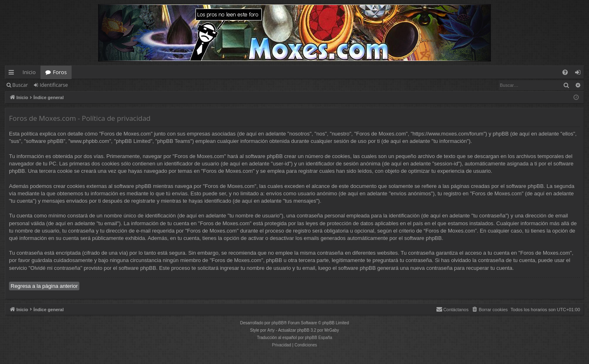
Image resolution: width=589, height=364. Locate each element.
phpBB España (318, 337)
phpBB (278, 323)
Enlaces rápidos (13, 73)
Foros (60, 72)
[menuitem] (565, 72)
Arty (271, 330)
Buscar (20, 84)
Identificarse (54, 84)
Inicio (29, 72)
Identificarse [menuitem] (580, 73)
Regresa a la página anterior (44, 286)
